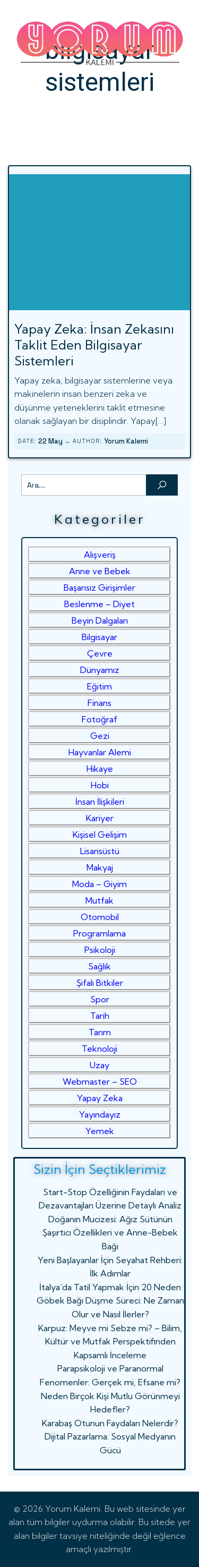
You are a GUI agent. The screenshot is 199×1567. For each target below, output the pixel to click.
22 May (50, 441)
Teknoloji (99, 1048)
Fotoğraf (99, 719)
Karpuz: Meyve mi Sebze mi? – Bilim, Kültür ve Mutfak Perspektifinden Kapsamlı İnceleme (110, 1341)
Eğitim (99, 686)
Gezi (99, 735)
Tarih (99, 1015)
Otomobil (100, 917)
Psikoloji (99, 949)
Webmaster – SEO (100, 1081)
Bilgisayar (99, 637)
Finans (99, 702)
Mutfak (99, 900)
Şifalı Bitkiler (99, 982)
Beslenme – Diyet (99, 604)
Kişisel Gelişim (100, 834)
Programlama (99, 933)
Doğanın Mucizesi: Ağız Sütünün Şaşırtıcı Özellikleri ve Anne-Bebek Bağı (110, 1232)
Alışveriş (100, 554)
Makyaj (99, 867)
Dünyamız (99, 670)
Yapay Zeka (100, 1098)
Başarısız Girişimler (99, 587)
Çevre (100, 653)
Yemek (99, 1131)
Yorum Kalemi (126, 441)
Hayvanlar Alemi (99, 752)
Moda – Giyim (99, 884)
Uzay (99, 1065)
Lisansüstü (99, 851)
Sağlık (99, 966)
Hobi (100, 785)
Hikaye (99, 768)
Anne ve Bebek (100, 571)
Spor (99, 999)
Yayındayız (99, 1114)
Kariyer (100, 818)
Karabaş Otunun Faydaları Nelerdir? (110, 1423)
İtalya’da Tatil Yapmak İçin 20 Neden (110, 1287)
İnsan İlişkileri (99, 801)
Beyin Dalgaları (100, 620)
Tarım (100, 1032)
